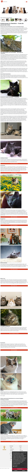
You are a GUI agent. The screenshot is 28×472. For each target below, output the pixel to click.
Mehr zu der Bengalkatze (14, 225)
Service (11, 455)
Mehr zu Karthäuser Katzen (14, 163)
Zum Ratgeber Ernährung (14, 441)
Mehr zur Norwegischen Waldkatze (14, 333)
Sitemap (8, 468)
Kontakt (20, 447)
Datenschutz (6, 468)
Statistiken (15, 466)
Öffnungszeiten (21, 450)
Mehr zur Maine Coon (14, 285)
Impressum (3, 468)
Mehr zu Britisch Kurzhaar (14, 269)
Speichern (15, 470)
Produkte (11, 447)
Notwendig (15, 465)
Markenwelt (11, 452)
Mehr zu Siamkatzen (14, 172)
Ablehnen (23, 470)
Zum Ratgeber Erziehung (14, 407)
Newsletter (11, 458)
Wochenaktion (11, 450)
